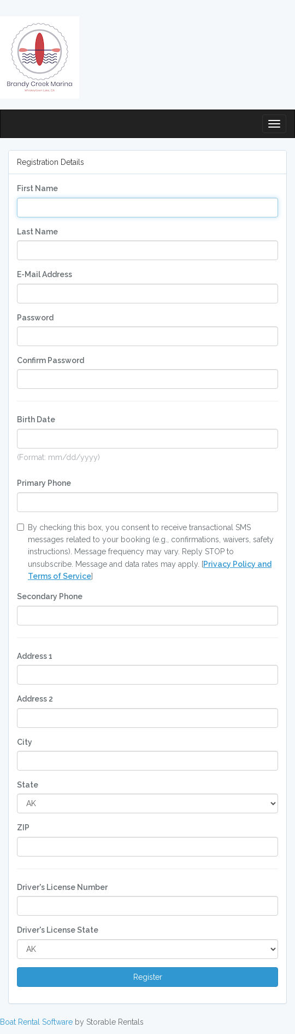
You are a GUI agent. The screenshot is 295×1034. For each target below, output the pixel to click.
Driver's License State (57, 930)
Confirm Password (50, 360)
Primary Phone (44, 483)
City (24, 742)
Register (147, 977)
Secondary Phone (49, 596)
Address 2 (35, 698)
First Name (37, 188)
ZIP (23, 827)
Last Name (37, 231)
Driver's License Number (62, 887)
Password (35, 317)
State (27, 784)
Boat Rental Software (36, 1022)
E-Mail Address (44, 274)
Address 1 (34, 656)
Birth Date (36, 419)
